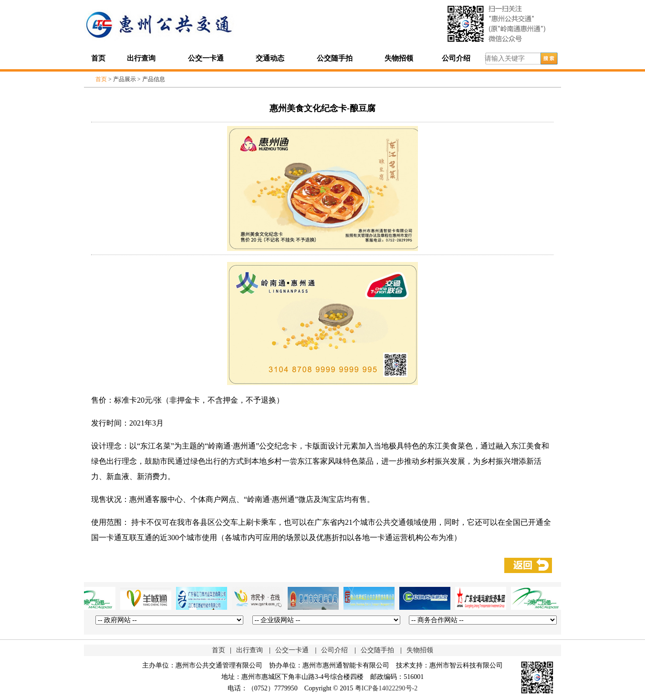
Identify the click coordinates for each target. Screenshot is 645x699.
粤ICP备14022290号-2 (386, 688)
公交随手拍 (335, 58)
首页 (98, 58)
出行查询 (141, 58)
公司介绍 (456, 58)
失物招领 (399, 58)
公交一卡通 (206, 58)
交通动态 (270, 58)
